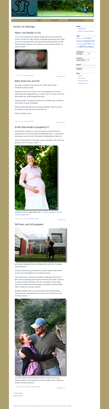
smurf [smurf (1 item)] (77, 47)
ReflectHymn (82, 28)
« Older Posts (17, 393)
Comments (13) (60, 76)
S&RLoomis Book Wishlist (86, 31)
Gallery (55, 20)
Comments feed (83, 81)
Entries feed (81, 78)
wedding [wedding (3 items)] (90, 47)
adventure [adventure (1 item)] (78, 38)
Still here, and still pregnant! (29, 224)
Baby (32, 75)
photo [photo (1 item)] (92, 44)
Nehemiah (18, 37)
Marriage (36, 218)
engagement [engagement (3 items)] (89, 41)
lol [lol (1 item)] (76, 44)
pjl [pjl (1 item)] (94, 44)
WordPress (45, 406)
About (39, 20)
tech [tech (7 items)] (82, 46)
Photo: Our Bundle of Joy (28, 32)
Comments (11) (60, 388)
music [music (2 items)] (85, 44)
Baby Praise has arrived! (27, 81)
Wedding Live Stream (76, 20)
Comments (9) (61, 219)
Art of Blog (68, 406)
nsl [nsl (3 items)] (88, 43)
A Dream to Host (55, 406)
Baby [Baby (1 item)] (83, 38)
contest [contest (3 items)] (88, 38)
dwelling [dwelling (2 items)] (79, 41)
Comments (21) (60, 122)
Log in (80, 75)
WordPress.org (82, 83)
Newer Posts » (18, 396)
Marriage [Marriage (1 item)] (80, 44)
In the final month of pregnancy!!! (32, 127)
